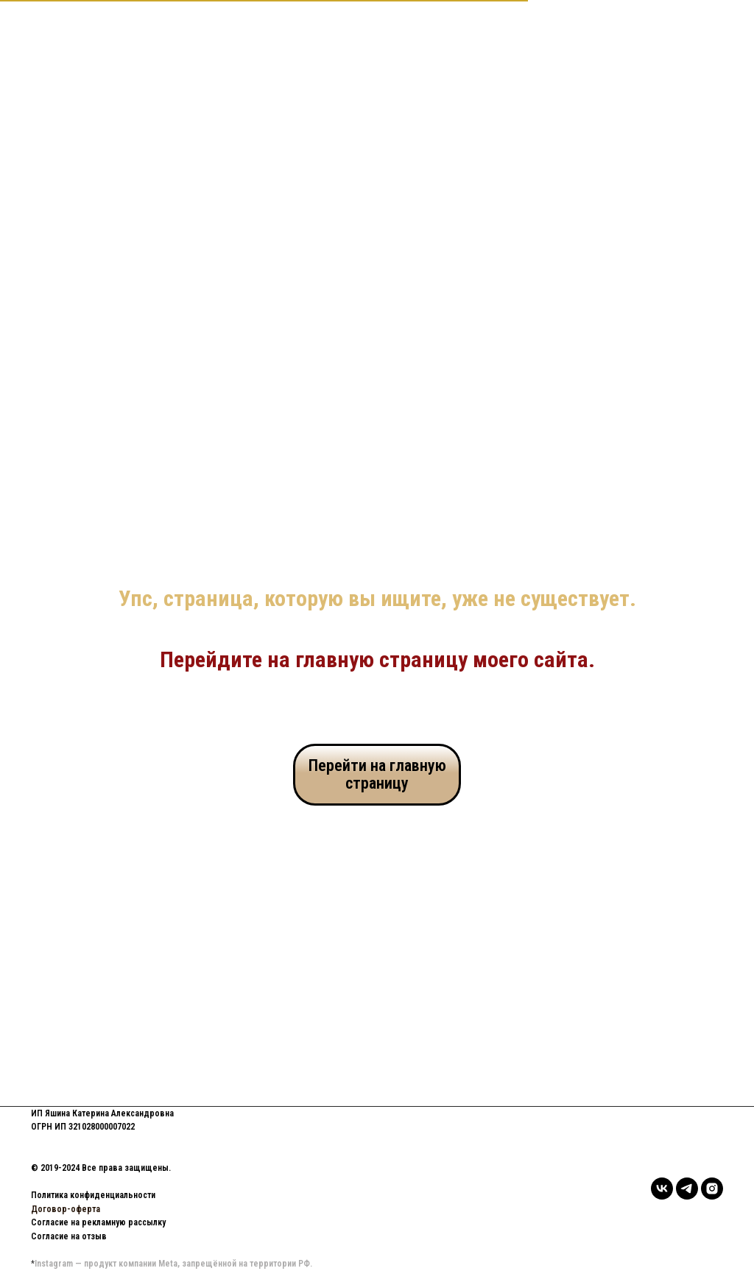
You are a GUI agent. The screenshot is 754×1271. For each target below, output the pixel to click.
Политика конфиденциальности (93, 1195)
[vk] (662, 1188)
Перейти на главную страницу (377, 774)
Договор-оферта (65, 1209)
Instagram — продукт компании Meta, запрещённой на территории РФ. (173, 1263)
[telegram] (687, 1188)
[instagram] (712, 1188)
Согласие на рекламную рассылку (98, 1222)
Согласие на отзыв (69, 1236)
